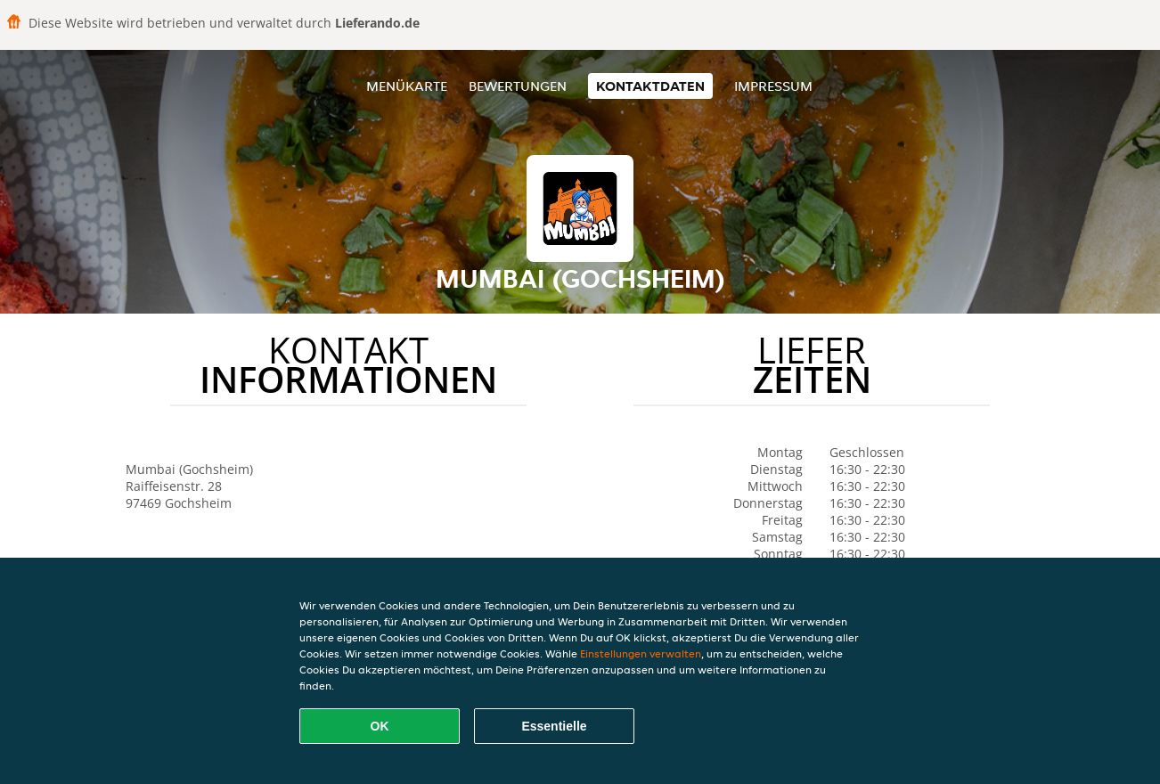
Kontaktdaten (650, 86)
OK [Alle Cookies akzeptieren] (380, 726)
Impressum (773, 86)
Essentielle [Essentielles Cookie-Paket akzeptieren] (553, 726)
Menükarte (406, 86)
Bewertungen (518, 86)
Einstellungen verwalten (640, 653)
